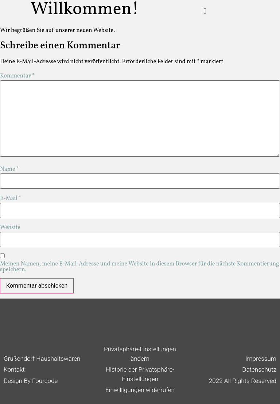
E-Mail (10, 198)
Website (10, 228)
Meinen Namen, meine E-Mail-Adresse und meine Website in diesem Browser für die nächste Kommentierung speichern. (139, 267)
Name (9, 169)
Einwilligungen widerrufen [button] (140, 389)
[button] (204, 8)
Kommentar (17, 76)
